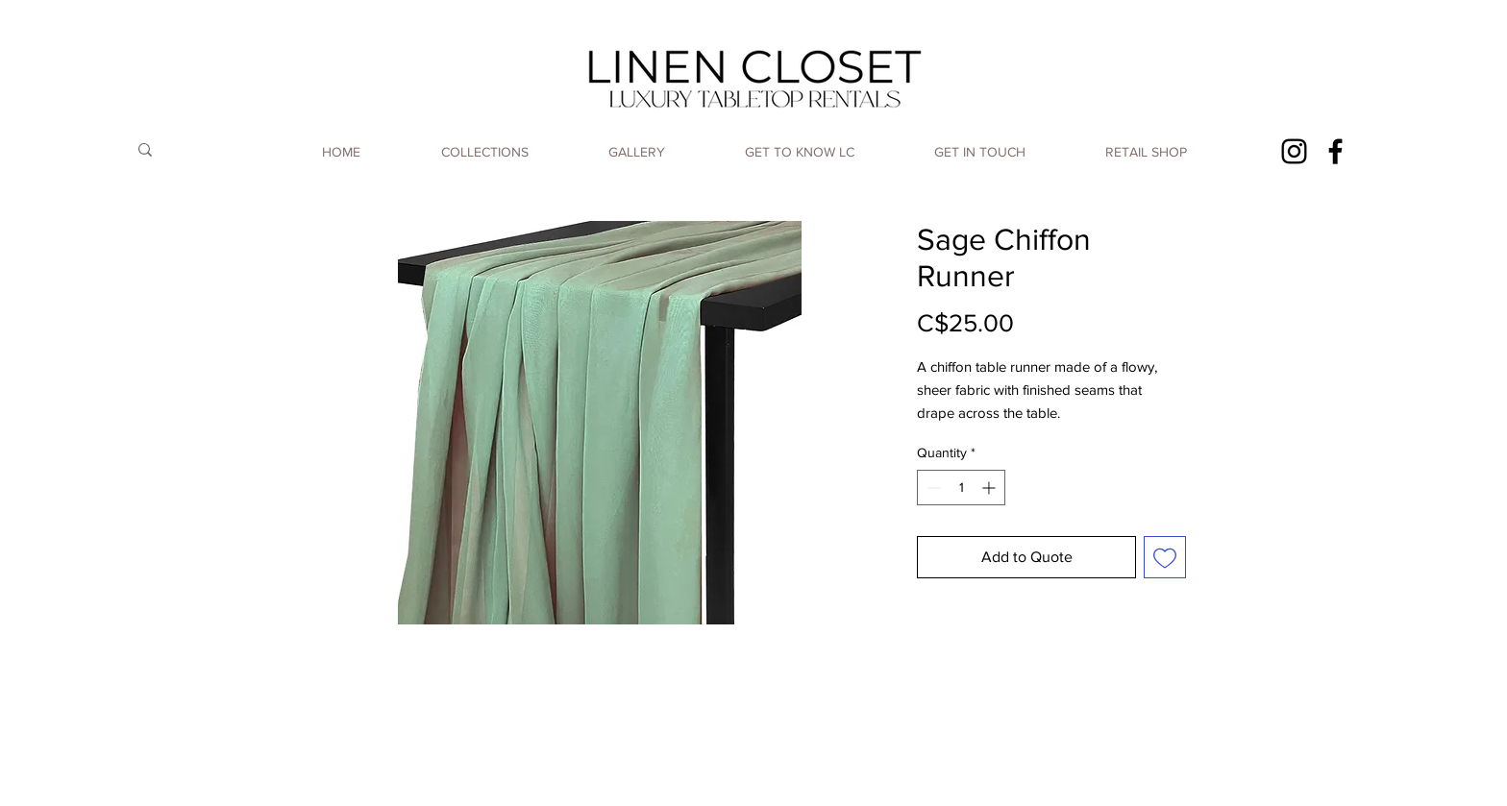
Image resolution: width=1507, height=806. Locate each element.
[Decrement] (932, 487)
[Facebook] (1335, 151)
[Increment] (990, 487)
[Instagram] (1294, 151)
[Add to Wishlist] (1165, 557)
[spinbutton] (961, 487)
